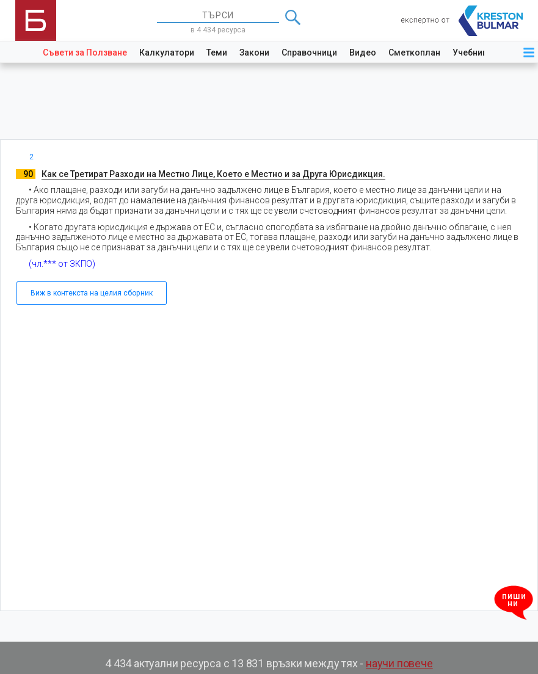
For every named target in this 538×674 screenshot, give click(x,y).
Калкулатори (166, 52)
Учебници (473, 52)
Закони (254, 52)
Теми (216, 52)
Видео (362, 52)
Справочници (309, 52)
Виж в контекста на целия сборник (92, 293)
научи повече (399, 663)
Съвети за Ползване (85, 52)
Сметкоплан (414, 52)
